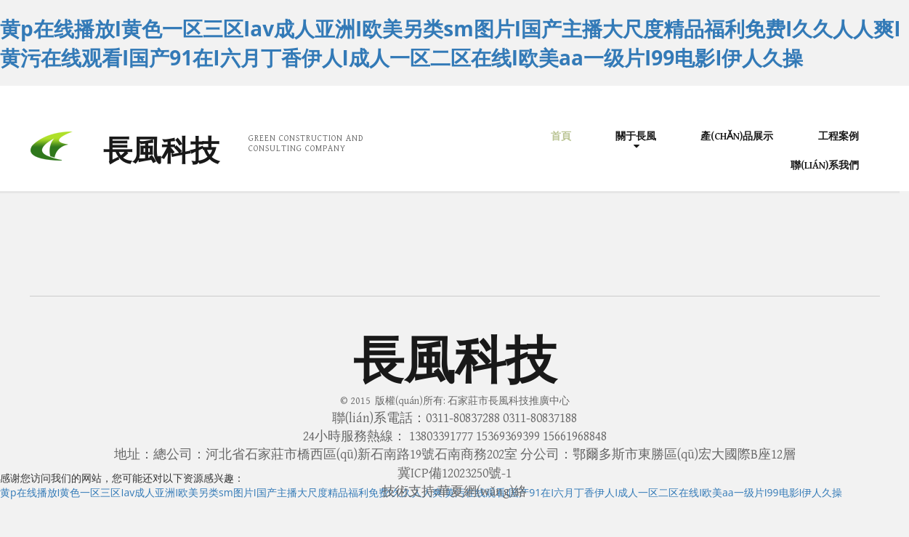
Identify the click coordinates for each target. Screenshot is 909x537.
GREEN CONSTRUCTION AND (306, 138)
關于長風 (635, 136)
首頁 (561, 136)
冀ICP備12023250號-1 (454, 473)
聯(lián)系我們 (825, 165)
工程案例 (838, 136)
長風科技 (161, 152)
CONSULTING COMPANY (297, 148)
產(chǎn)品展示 (736, 136)
